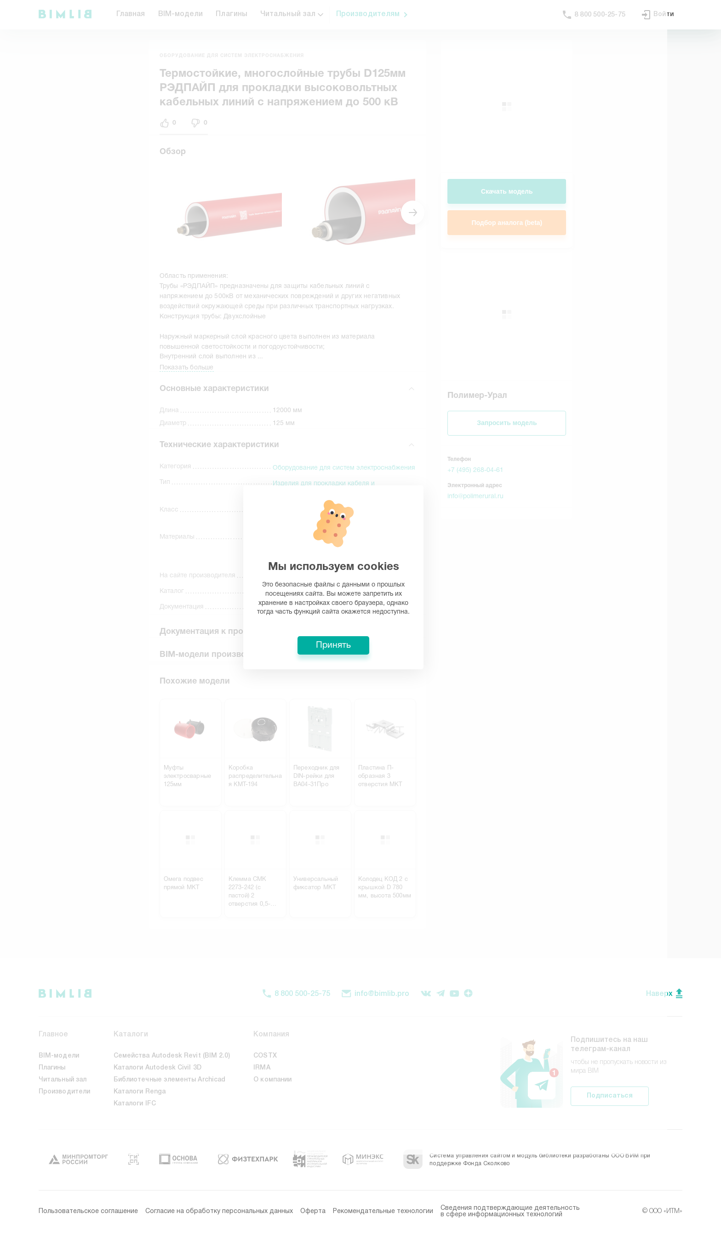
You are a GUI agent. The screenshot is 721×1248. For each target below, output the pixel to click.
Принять (360, 692)
